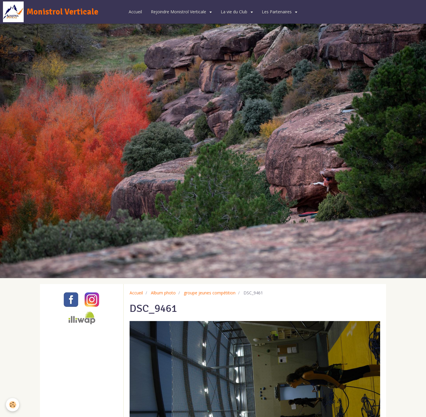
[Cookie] (12, 404)
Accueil (135, 12)
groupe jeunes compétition (209, 293)
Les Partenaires (277, 12)
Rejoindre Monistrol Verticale (179, 12)
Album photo (163, 293)
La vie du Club (234, 12)
